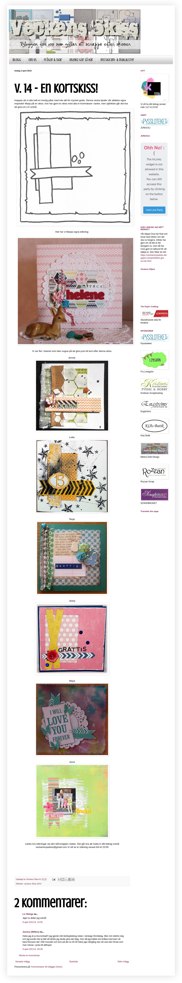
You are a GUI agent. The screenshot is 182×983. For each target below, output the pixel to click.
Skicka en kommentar (29, 955)
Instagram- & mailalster (117, 60)
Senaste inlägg (22, 961)
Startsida (73, 961)
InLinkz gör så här (81, 60)
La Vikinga (28, 914)
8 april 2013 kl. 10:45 (33, 922)
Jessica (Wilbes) (31, 932)
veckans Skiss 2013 (32, 884)
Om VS (32, 60)
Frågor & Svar (53, 60)
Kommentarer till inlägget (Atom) (46, 967)
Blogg (17, 60)
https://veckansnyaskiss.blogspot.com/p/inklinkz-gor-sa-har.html (154, 258)
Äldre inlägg (123, 961)
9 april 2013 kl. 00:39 (33, 949)
